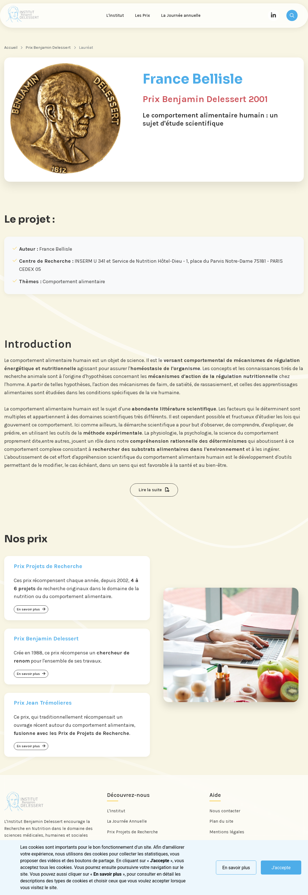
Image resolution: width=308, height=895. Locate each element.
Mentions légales (226, 833)
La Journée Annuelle (127, 822)
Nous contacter (224, 812)
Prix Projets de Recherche (132, 833)
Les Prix (142, 15)
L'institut (115, 15)
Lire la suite (154, 490)
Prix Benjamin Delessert (48, 48)
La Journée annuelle (181, 15)
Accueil (10, 48)
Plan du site (221, 822)
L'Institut (116, 812)
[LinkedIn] (273, 15)
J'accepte (281, 867)
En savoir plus (236, 867)
